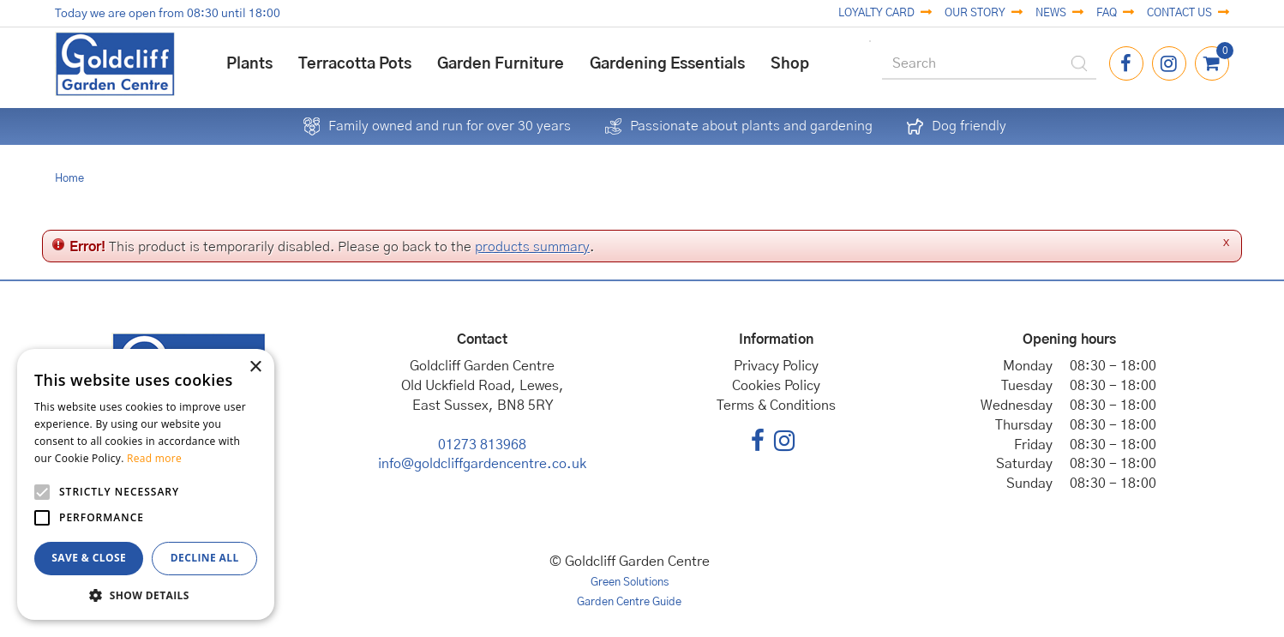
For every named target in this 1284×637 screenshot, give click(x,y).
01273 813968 (482, 445)
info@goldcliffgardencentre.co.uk (482, 464)
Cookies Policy (776, 386)
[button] (145, 594)
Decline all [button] (205, 557)
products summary (532, 247)
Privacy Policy (776, 366)
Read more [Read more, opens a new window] (154, 458)
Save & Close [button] (88, 557)
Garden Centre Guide (629, 602)
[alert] (145, 484)
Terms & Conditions (776, 405)
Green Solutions (630, 582)
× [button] (255, 367)
